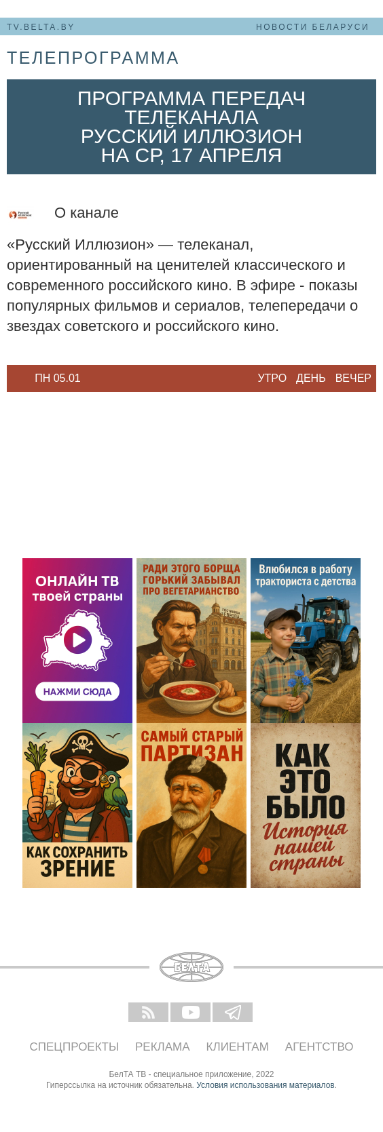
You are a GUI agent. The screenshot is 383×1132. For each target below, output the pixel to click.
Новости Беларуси (312, 27)
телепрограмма (93, 57)
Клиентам (237, 1046)
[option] (57, 378)
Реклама (162, 1046)
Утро (272, 378)
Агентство (319, 1046)
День (311, 378)
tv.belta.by (41, 27)
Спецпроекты (75, 1046)
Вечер (353, 378)
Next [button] (102, 378)
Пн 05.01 (58, 378)
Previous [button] (13, 378)
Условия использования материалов (265, 1085)
